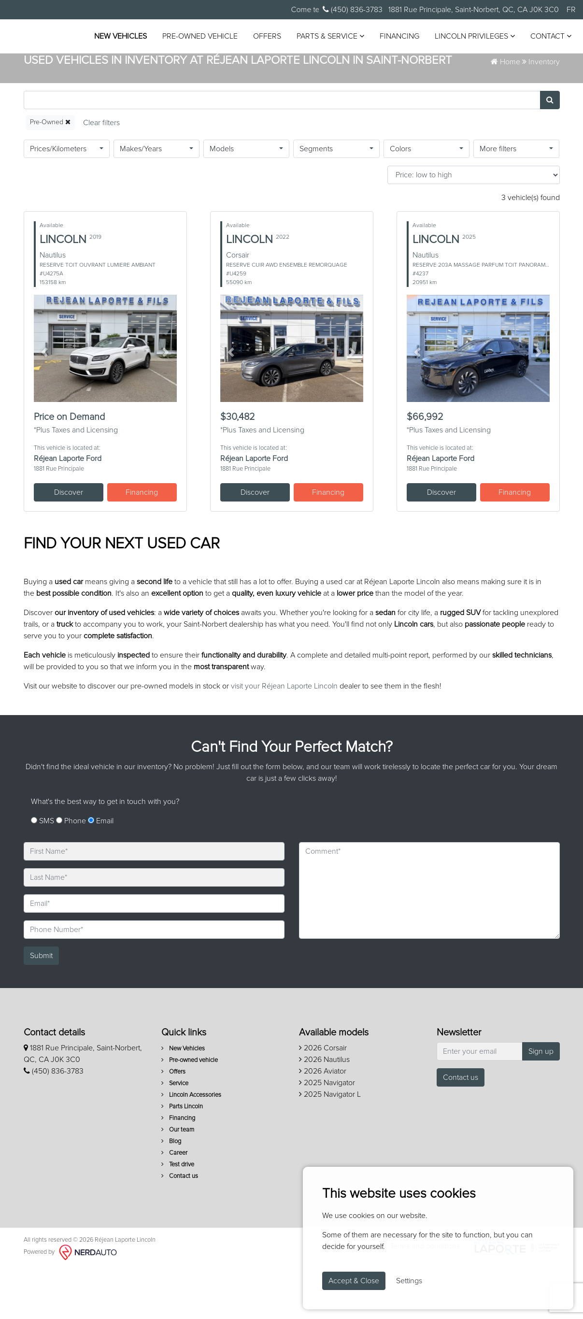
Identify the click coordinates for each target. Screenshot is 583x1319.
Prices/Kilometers (58, 200)
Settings (409, 1281)
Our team (177, 1181)
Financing (455, 29)
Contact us (179, 1227)
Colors (400, 200)
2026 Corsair (323, 1099)
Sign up (541, 1102)
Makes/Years (141, 200)
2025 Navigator (327, 1134)
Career (174, 1204)
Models (222, 200)
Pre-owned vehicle (256, 29)
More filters (498, 200)
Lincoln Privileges (190, 48)
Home (505, 113)
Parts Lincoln (182, 1158)
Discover (68, 544)
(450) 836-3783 (353, 9)
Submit (41, 1007)
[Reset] (101, 173)
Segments (316, 200)
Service (174, 1135)
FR (571, 10)
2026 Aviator (322, 1122)
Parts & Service (386, 29)
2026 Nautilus (324, 1111)
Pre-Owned (50, 173)
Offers (323, 29)
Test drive (177, 1216)
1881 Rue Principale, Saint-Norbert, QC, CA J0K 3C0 (472, 10)
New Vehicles (176, 29)
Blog (171, 1193)
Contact (266, 48)
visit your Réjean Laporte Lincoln (284, 737)
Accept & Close (353, 1281)
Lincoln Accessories (191, 1146)
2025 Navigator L (330, 1145)
